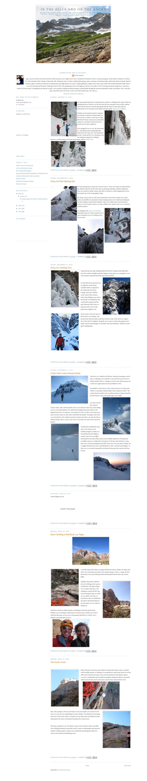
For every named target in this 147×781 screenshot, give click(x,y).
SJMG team (89, 139)
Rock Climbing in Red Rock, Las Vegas (67, 534)
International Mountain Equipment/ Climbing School (32, 173)
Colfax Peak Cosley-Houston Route (65, 373)
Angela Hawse (116, 109)
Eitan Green (79, 75)
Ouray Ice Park (93, 211)
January (22, 196)
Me (125, 109)
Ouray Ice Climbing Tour (61, 268)
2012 (20, 205)
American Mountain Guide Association (28, 176)
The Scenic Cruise (58, 662)
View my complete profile (73, 93)
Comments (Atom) (64, 770)
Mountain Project (21, 184)
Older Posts (127, 765)
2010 (20, 211)
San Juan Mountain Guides (24, 168)
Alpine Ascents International (24, 165)
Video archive (20, 156)
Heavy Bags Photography (23, 171)
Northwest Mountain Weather (25, 181)
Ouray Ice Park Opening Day (63, 181)
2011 (20, 208)
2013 (20, 193)
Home (87, 765)
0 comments (80, 170)
